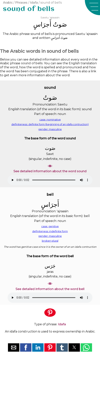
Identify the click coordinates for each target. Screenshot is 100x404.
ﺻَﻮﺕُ (60, 24)
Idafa (34, 2)
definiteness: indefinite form (50, 231)
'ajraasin (54, 17)
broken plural (50, 240)
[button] (92, 7)
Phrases (21, 2)
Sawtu (45, 17)
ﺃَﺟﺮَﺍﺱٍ (42, 24)
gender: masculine (50, 129)
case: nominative (50, 119)
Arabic (8, 2)
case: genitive (50, 226)
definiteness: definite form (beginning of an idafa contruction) (50, 124)
